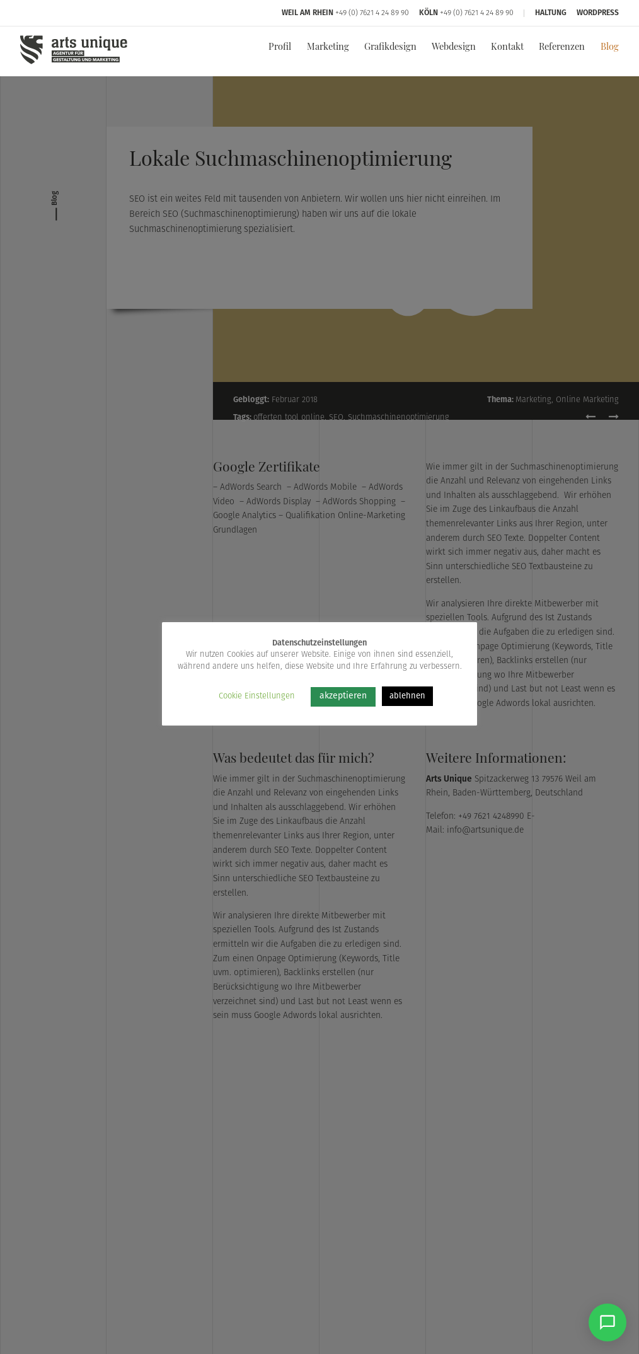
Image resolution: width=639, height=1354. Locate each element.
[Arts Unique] (73, 63)
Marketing (328, 47)
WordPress (598, 13)
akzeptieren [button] (343, 696)
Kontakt (507, 47)
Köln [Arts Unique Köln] (428, 13)
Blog (610, 47)
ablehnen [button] (407, 696)
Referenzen (562, 47)
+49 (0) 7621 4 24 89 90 (372, 13)
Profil (279, 47)
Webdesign (454, 47)
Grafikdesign (390, 47)
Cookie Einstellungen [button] (257, 696)
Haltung (551, 13)
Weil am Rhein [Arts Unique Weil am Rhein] (307, 13)
